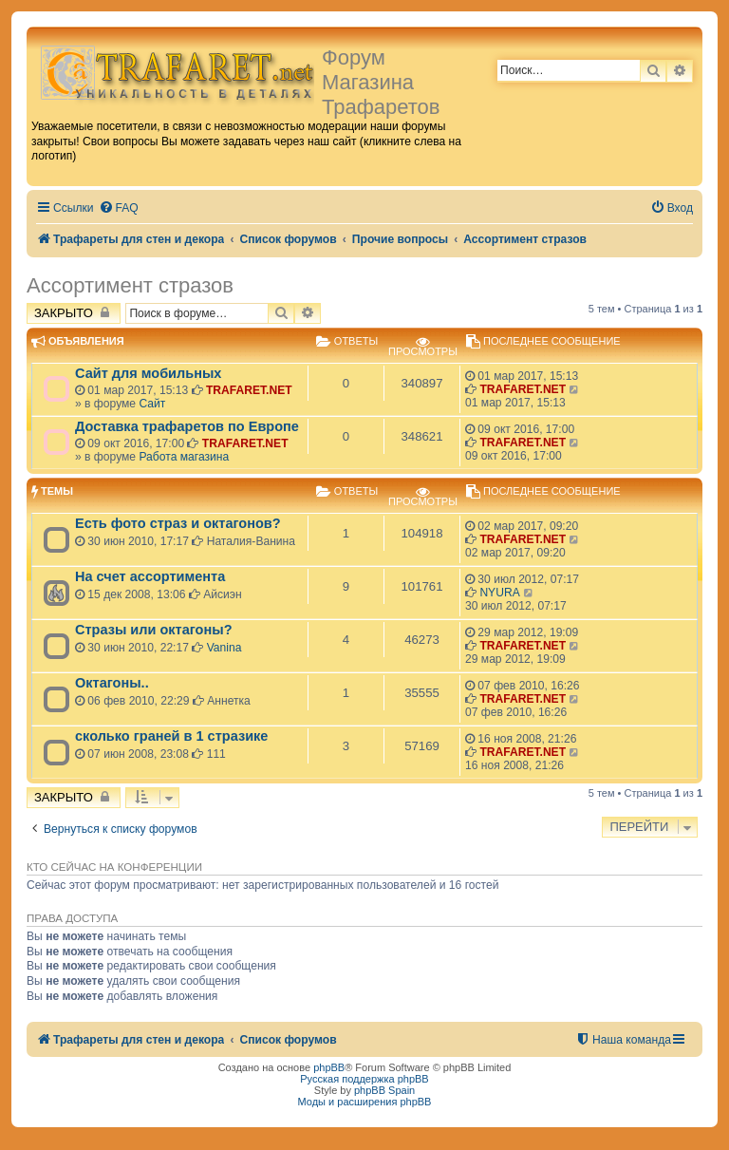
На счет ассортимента (150, 576)
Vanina (224, 647)
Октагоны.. (112, 682)
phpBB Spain (384, 1090)
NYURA (499, 592)
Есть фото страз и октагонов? (178, 523)
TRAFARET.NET (249, 390)
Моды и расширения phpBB (365, 1101)
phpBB (329, 1067)
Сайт (152, 403)
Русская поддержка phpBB (364, 1078)
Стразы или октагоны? (154, 629)
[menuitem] (119, 208)
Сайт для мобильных (148, 373)
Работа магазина (184, 456)
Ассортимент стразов (130, 285)
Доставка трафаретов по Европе (187, 426)
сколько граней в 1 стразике (171, 736)
